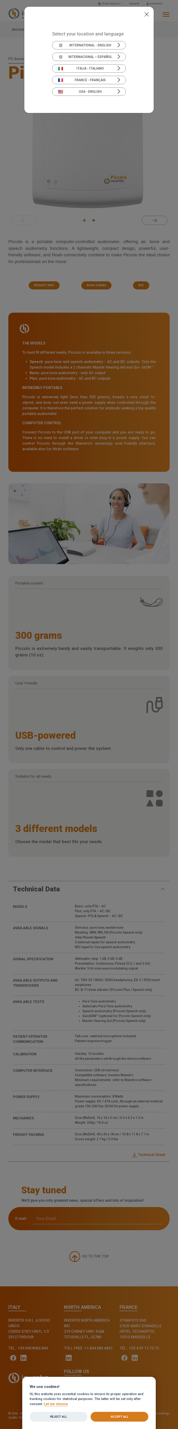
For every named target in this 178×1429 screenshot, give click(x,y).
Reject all (58, 1416)
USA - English (80, 91)
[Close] (146, 14)
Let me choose (56, 1404)
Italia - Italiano (81, 68)
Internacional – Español (85, 57)
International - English (84, 45)
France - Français (82, 80)
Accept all (119, 1416)
